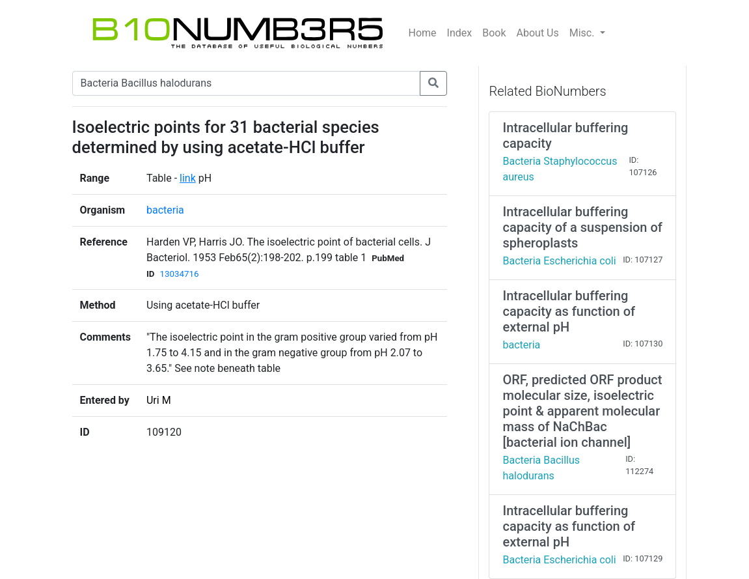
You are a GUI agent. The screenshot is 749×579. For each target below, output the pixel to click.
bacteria (165, 210)
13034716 (179, 274)
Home (423, 33)
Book (494, 33)
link (188, 178)
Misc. (583, 33)
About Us (538, 33)
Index (459, 33)
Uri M (158, 400)
